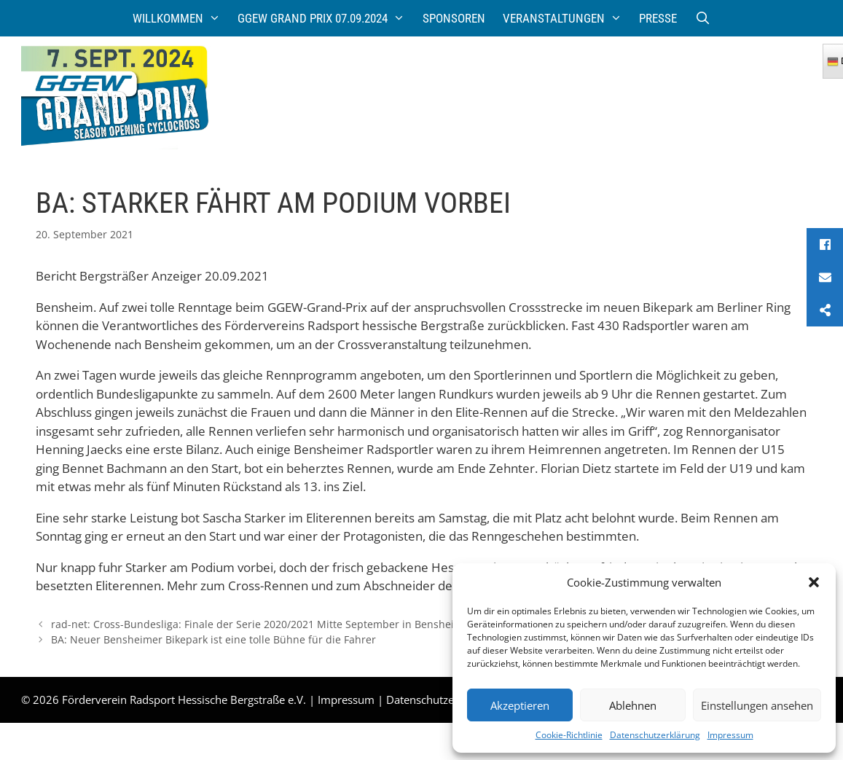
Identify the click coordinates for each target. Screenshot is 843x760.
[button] (814, 582)
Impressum (730, 735)
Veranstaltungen (567, 18)
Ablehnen (632, 705)
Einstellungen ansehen (757, 705)
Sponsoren (454, 18)
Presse (658, 18)
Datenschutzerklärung (655, 735)
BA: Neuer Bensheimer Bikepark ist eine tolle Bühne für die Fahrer (213, 639)
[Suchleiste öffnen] (702, 18)
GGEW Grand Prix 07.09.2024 (326, 18)
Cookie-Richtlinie (569, 735)
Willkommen (181, 18)
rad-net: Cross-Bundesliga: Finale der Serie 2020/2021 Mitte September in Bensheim (257, 624)
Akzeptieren (519, 705)
